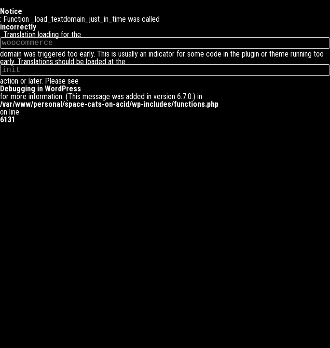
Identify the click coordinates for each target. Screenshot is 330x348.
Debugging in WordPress (40, 89)
